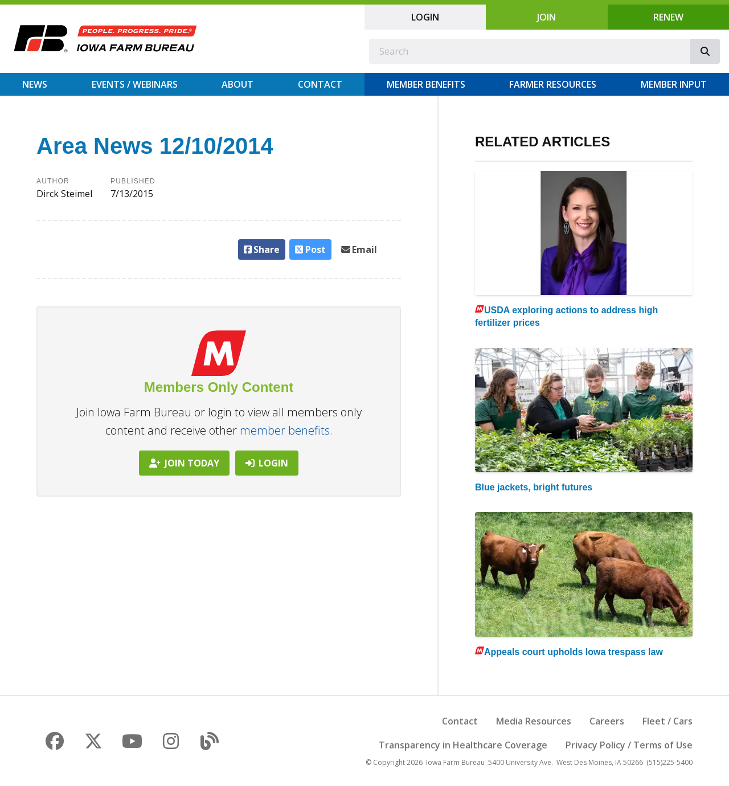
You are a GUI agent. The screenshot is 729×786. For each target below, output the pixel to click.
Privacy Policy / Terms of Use (629, 745)
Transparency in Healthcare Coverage (463, 745)
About (237, 84)
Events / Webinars (135, 84)
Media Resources (533, 721)
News (34, 84)
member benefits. (286, 430)
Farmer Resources (552, 84)
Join (546, 17)
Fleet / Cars (667, 721)
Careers (606, 721)
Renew (668, 17)
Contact (320, 84)
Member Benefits (426, 84)
